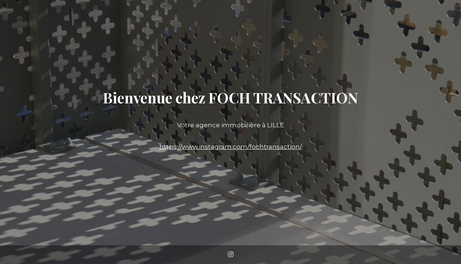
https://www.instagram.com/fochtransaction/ (230, 146)
